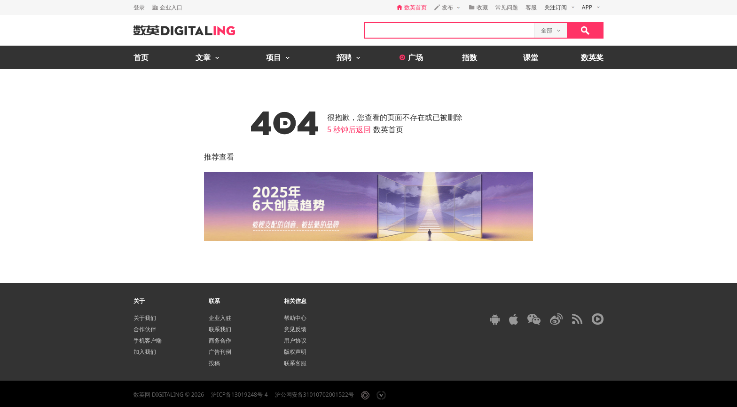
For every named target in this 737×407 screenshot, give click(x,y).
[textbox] (449, 30)
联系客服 (295, 363)
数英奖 (592, 57)
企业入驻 (220, 318)
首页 (141, 57)
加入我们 (144, 352)
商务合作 (220, 340)
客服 (531, 7)
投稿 (214, 363)
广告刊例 (220, 352)
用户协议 (295, 340)
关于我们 (144, 318)
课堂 (530, 57)
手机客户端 (147, 340)
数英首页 (388, 129)
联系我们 (220, 329)
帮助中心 (295, 318)
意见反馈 (295, 329)
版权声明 (295, 352)
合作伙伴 (144, 329)
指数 (469, 57)
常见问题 (506, 7)
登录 (139, 7)
